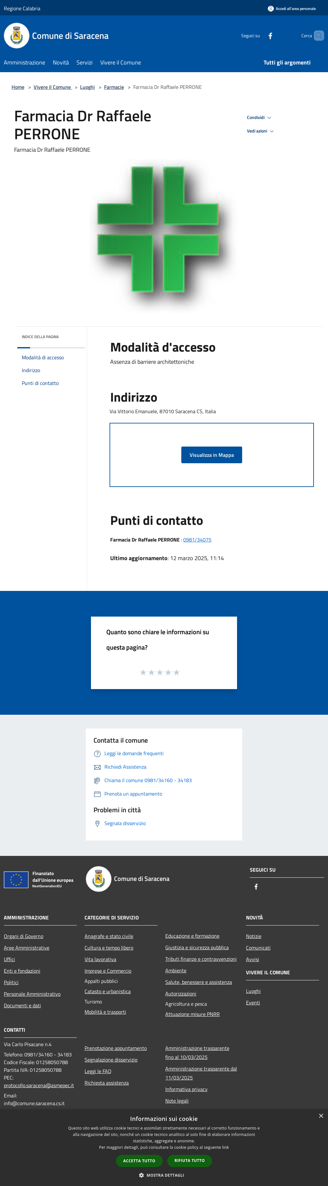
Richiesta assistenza (107, 1083)
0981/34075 (197, 539)
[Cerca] (316, 35)
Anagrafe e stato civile (109, 936)
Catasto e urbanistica (108, 991)
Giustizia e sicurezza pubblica (197, 947)
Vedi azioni (261, 131)
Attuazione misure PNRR (192, 1014)
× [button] (320, 1116)
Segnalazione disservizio (111, 1059)
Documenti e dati (22, 1005)
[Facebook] (259, 35)
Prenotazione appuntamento (116, 1048)
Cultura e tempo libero (109, 947)
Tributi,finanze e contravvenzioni (201, 959)
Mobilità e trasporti (105, 1012)
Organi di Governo (23, 936)
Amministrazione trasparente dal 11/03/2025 (201, 1073)
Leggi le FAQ (98, 1071)
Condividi (260, 118)
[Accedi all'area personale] (291, 8)
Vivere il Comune (53, 87)
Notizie (253, 936)
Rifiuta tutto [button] (190, 1160)
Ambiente (175, 970)
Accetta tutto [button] (139, 1161)
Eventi (253, 1002)
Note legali (177, 1101)
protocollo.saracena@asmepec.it (39, 1085)
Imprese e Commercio (108, 971)
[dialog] (164, 1147)
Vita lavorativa (100, 959)
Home (18, 87)
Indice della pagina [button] (40, 337)
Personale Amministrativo (32, 994)
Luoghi (87, 87)
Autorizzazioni (180, 993)
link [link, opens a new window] (225, 1147)
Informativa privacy (186, 1089)
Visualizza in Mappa (212, 455)
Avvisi (252, 959)
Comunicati (258, 947)
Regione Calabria (22, 8)
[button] (164, 1175)
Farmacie (114, 87)
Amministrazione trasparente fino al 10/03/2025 (197, 1052)
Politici (11, 982)
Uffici (9, 959)
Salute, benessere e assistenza (198, 982)
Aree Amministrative (26, 947)
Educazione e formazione (192, 936)
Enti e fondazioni (22, 971)
